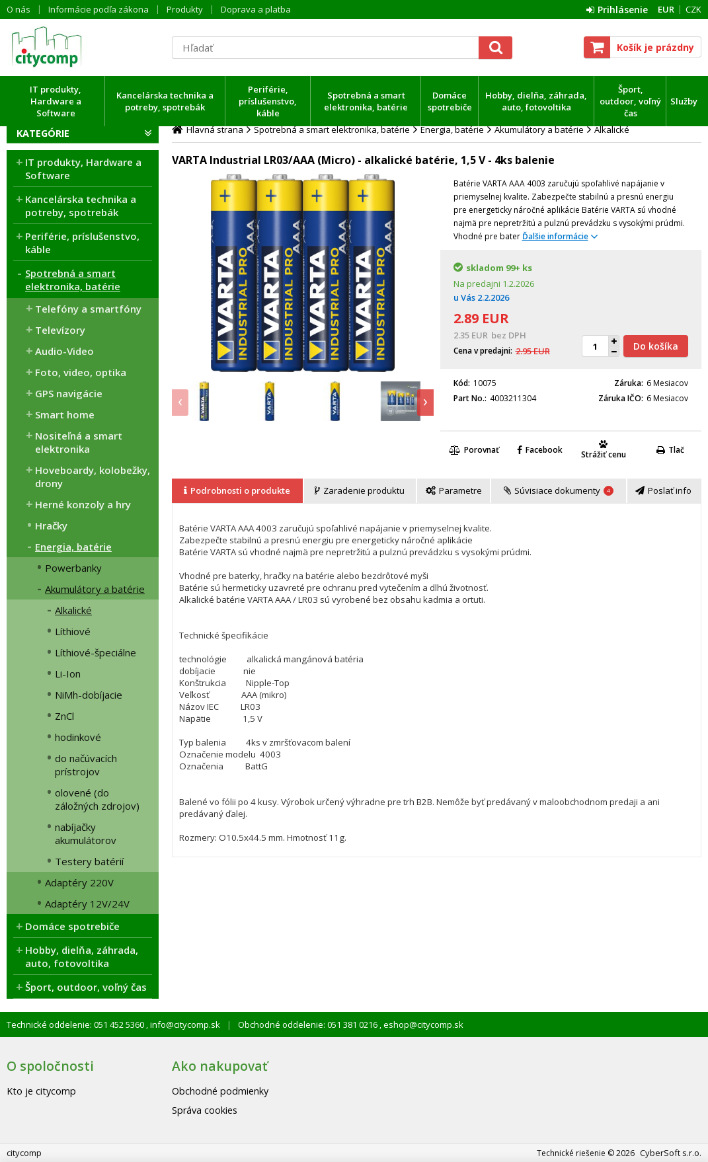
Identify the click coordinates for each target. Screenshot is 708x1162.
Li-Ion (68, 673)
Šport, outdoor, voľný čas (630, 101)
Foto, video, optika (80, 372)
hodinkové (78, 737)
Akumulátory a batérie (95, 589)
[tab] (238, 491)
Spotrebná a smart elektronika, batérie (366, 101)
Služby (683, 101)
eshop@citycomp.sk (422, 1024)
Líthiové (73, 631)
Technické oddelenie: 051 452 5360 (76, 1024)
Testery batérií (89, 861)
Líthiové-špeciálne (95, 652)
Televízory (60, 329)
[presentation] (180, 402)
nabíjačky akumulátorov (85, 833)
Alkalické (73, 610)
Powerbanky (73, 567)
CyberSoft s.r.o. (670, 1153)
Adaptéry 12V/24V (87, 903)
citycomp (83, 47)
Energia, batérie (73, 546)
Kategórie (43, 133)
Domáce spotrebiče (450, 101)
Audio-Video (64, 351)
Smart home (65, 414)
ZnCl (64, 715)
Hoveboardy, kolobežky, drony (92, 476)
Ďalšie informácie (555, 236)
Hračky (51, 525)
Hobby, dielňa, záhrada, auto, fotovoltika (536, 101)
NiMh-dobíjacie (88, 694)
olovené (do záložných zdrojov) (97, 799)
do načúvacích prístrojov (86, 765)
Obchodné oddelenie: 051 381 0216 (308, 1024)
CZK (693, 9)
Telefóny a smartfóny (88, 308)
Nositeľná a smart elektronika (78, 442)
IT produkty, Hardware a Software (55, 101)
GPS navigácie (68, 393)
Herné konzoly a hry (83, 504)
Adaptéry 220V (79, 882)
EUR (666, 9)
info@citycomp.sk (184, 1024)
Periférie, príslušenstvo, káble (268, 101)
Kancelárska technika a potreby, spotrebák (165, 101)
